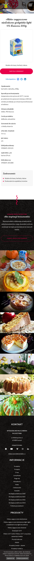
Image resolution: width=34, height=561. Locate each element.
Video (17, 484)
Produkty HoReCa (17, 548)
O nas (17, 472)
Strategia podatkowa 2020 (17, 493)
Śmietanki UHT (17, 531)
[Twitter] (22, 81)
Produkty (17, 466)
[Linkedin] (25, 81)
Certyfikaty (17, 475)
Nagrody (17, 478)
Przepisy (17, 469)
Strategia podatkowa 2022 (17, 500)
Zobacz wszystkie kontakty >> (17, 453)
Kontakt (17, 490)
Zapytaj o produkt (16, 73)
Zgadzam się (10, 558)
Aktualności (17, 481)
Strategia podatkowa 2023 (17, 503)
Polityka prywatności (17, 506)
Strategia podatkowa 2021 (17, 496)
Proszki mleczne (17, 539)
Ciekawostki (17, 487)
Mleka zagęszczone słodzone (17, 527)
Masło (17, 542)
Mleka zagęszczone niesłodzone (17, 519)
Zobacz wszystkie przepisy (17, 240)
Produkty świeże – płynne (17, 545)
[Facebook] (18, 81)
